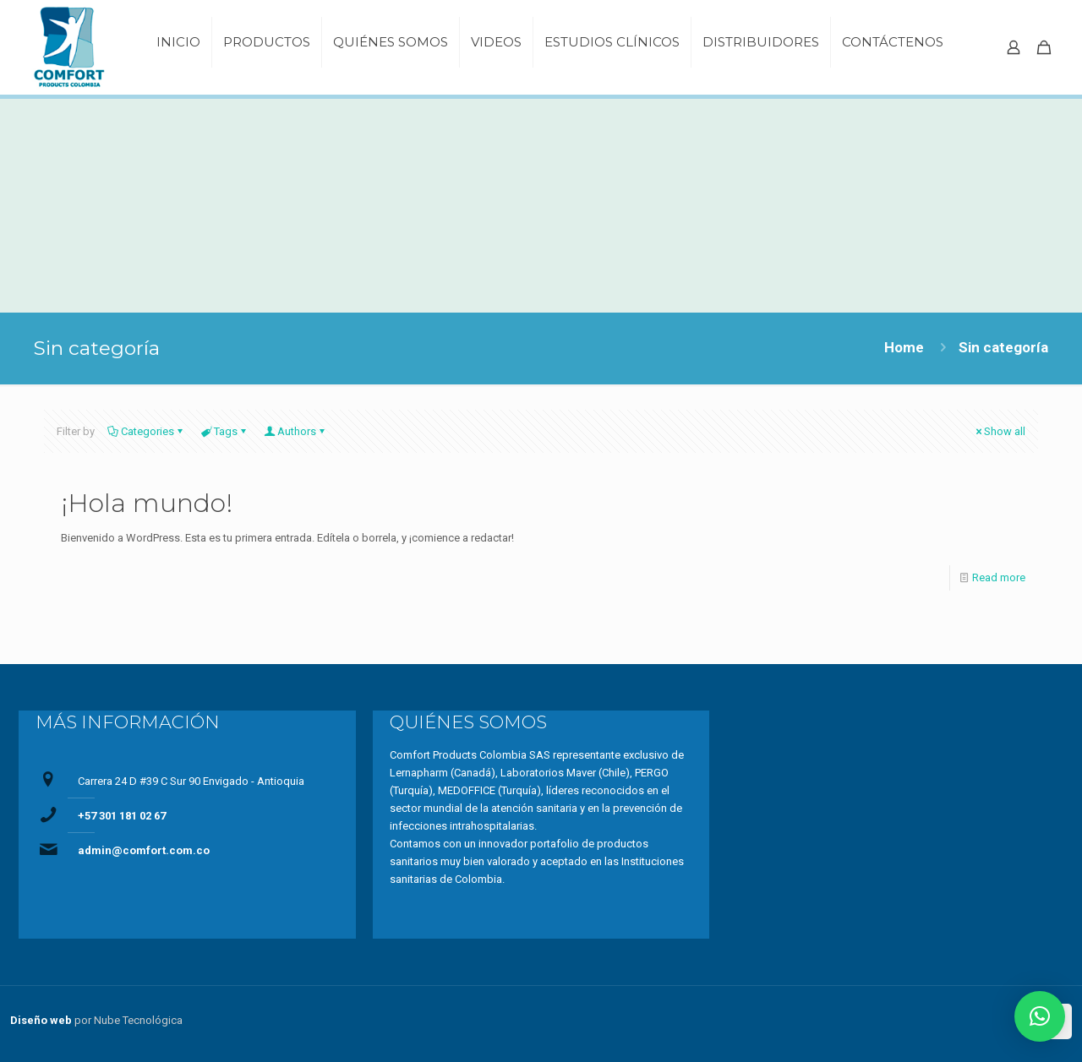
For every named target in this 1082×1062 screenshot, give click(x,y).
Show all (999, 431)
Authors (295, 431)
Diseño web (41, 1020)
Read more (998, 577)
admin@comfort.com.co (144, 850)
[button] (1039, 1016)
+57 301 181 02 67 (122, 815)
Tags (224, 431)
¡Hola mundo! (146, 503)
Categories (146, 431)
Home (904, 347)
